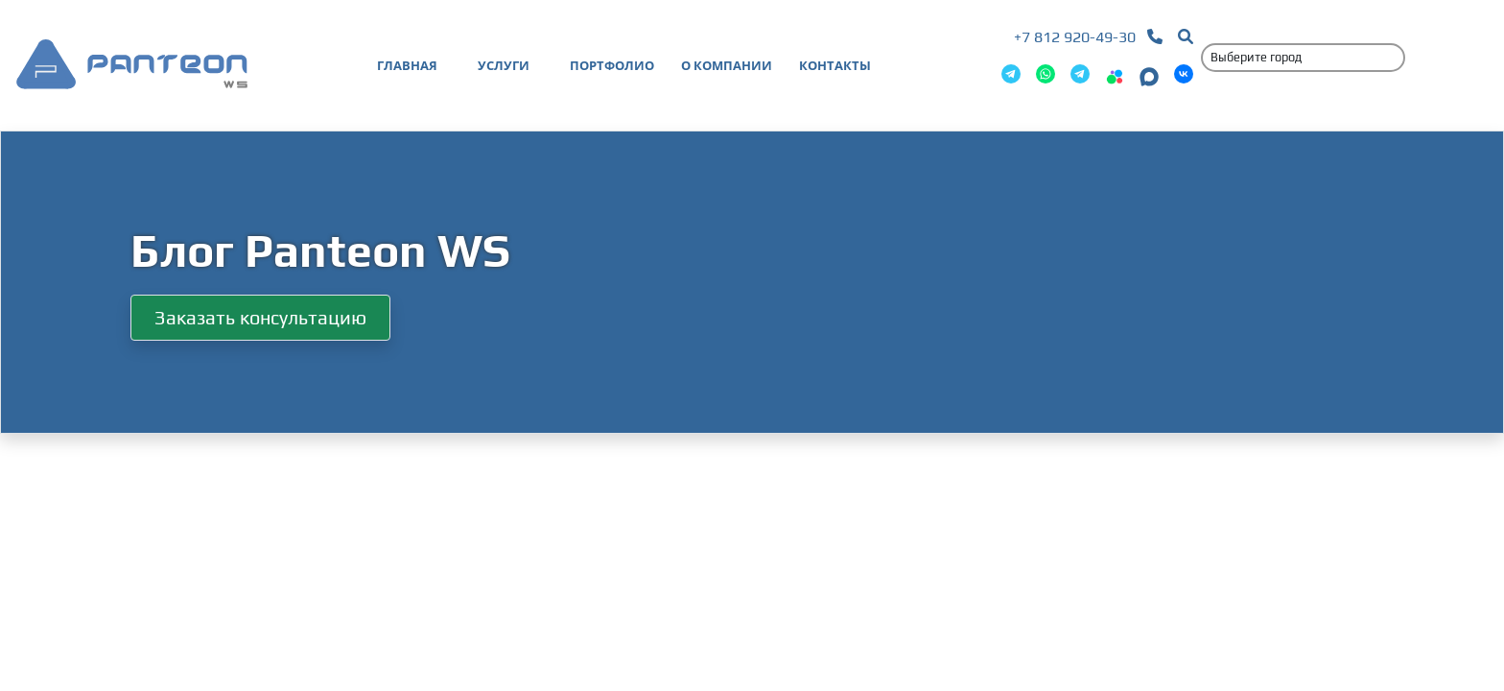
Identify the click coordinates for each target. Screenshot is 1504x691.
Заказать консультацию (260, 317)
